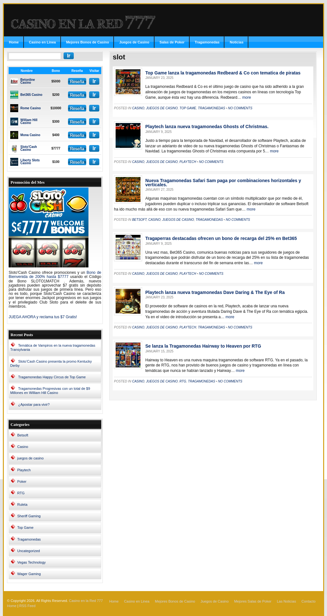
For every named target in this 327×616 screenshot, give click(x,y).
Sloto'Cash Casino (28, 148)
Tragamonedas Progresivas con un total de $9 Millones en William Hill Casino (50, 391)
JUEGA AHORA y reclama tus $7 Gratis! (43, 317)
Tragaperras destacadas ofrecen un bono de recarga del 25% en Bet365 (221, 238)
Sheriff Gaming (29, 516)
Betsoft (22, 435)
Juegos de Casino (134, 42)
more (246, 97)
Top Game (25, 527)
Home (14, 42)
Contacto (308, 601)
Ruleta (22, 504)
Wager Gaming (29, 574)
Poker (22, 481)
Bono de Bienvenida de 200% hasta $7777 (55, 274)
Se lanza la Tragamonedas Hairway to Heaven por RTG (203, 346)
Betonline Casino (27, 81)
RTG (21, 493)
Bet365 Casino (31, 94)
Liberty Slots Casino (30, 161)
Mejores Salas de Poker (252, 601)
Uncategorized (28, 551)
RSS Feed (27, 606)
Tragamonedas (207, 42)
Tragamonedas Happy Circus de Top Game (52, 377)
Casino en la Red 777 (86, 601)
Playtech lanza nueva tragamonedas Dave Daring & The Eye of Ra (215, 292)
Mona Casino (30, 135)
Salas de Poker (172, 42)
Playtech (24, 470)
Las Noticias (286, 601)
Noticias (236, 42)
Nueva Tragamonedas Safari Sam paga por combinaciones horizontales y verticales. (223, 182)
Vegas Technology (31, 562)
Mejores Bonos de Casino (87, 42)
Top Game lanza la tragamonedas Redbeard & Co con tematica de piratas (222, 72)
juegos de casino (30, 458)
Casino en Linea (42, 42)
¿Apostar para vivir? (33, 404)
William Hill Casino (28, 121)
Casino (22, 447)
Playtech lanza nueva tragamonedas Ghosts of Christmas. (207, 126)
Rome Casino (30, 108)
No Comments (240, 108)
